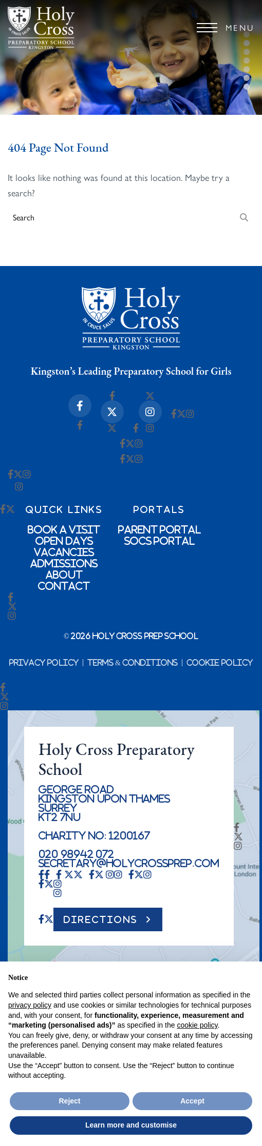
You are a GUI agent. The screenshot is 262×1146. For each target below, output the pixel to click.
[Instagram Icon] (150, 411)
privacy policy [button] (29, 1005)
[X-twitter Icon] (112, 411)
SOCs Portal (159, 540)
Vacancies (64, 552)
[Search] (244, 217)
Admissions (64, 563)
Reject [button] (69, 1101)
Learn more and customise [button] (131, 1125)
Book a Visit (64, 529)
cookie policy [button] (197, 1025)
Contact (64, 585)
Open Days (64, 540)
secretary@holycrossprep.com (129, 863)
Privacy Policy (44, 662)
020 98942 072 (76, 853)
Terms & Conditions (132, 662)
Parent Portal (159, 529)
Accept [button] (192, 1101)
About (64, 574)
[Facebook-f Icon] (79, 405)
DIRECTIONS (101, 919)
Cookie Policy (219, 662)
